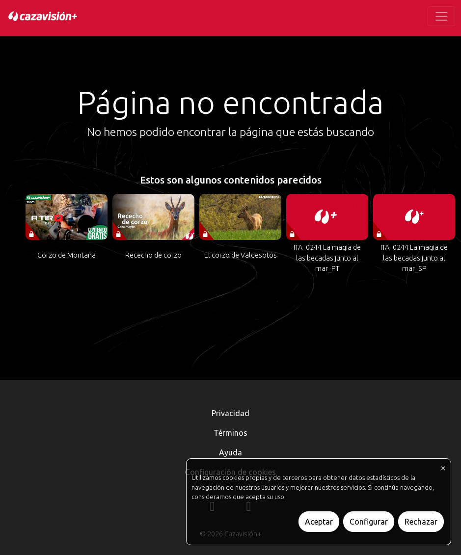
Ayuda (230, 452)
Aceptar (319, 521)
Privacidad (230, 413)
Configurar (369, 521)
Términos (230, 432)
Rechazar (421, 521)
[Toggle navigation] (441, 16)
